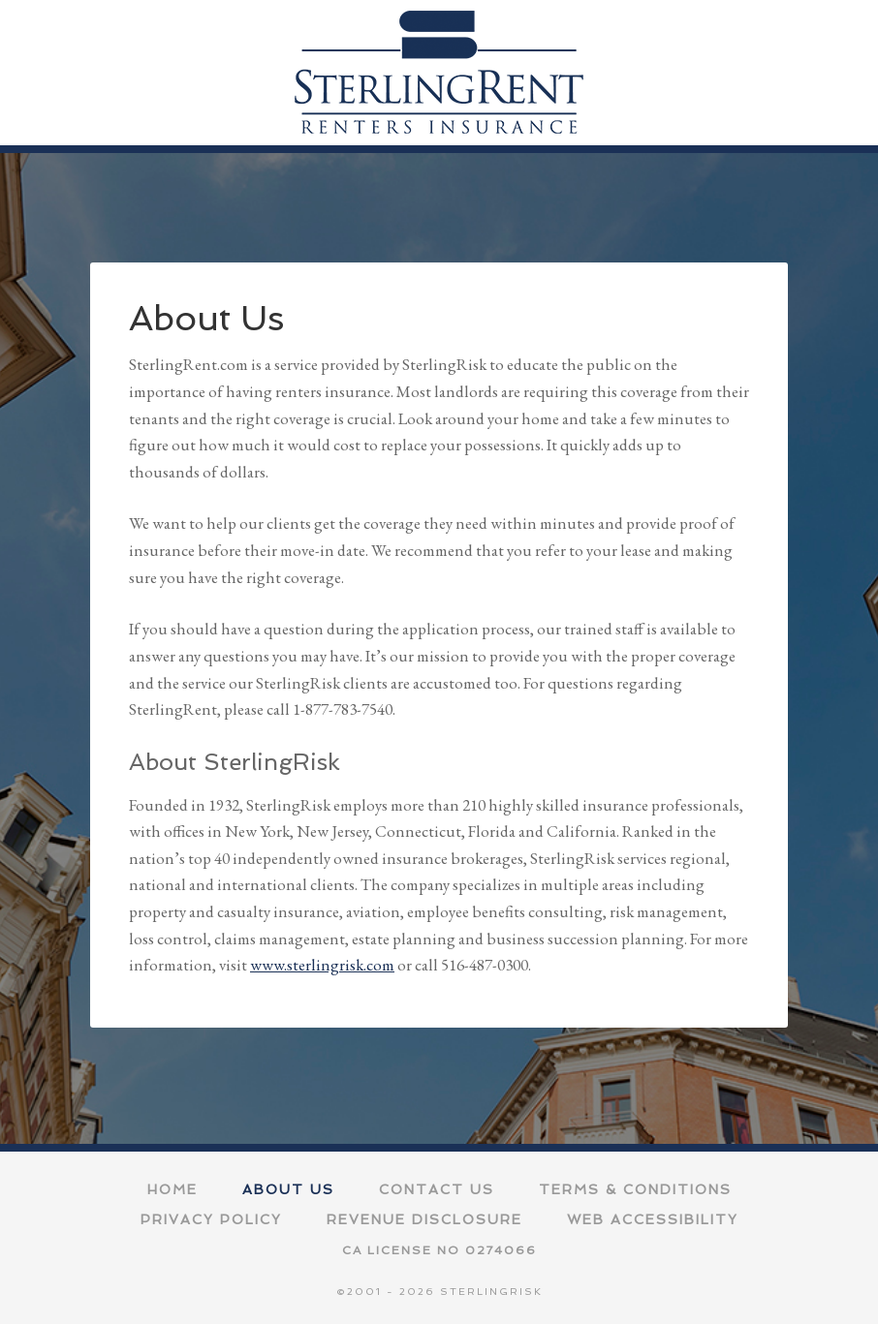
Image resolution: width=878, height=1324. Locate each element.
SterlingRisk (491, 1291)
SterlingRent (439, 73)
